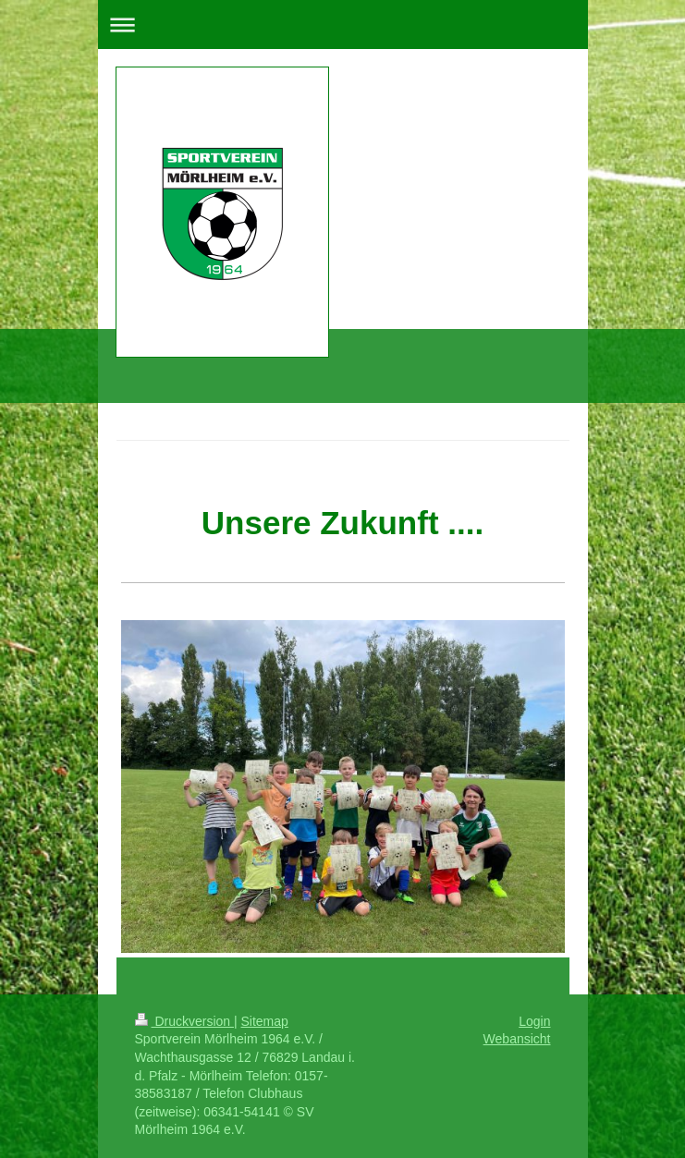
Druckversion (184, 1021)
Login (534, 1021)
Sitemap (264, 1021)
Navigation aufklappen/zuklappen (343, 24)
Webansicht (517, 1038)
